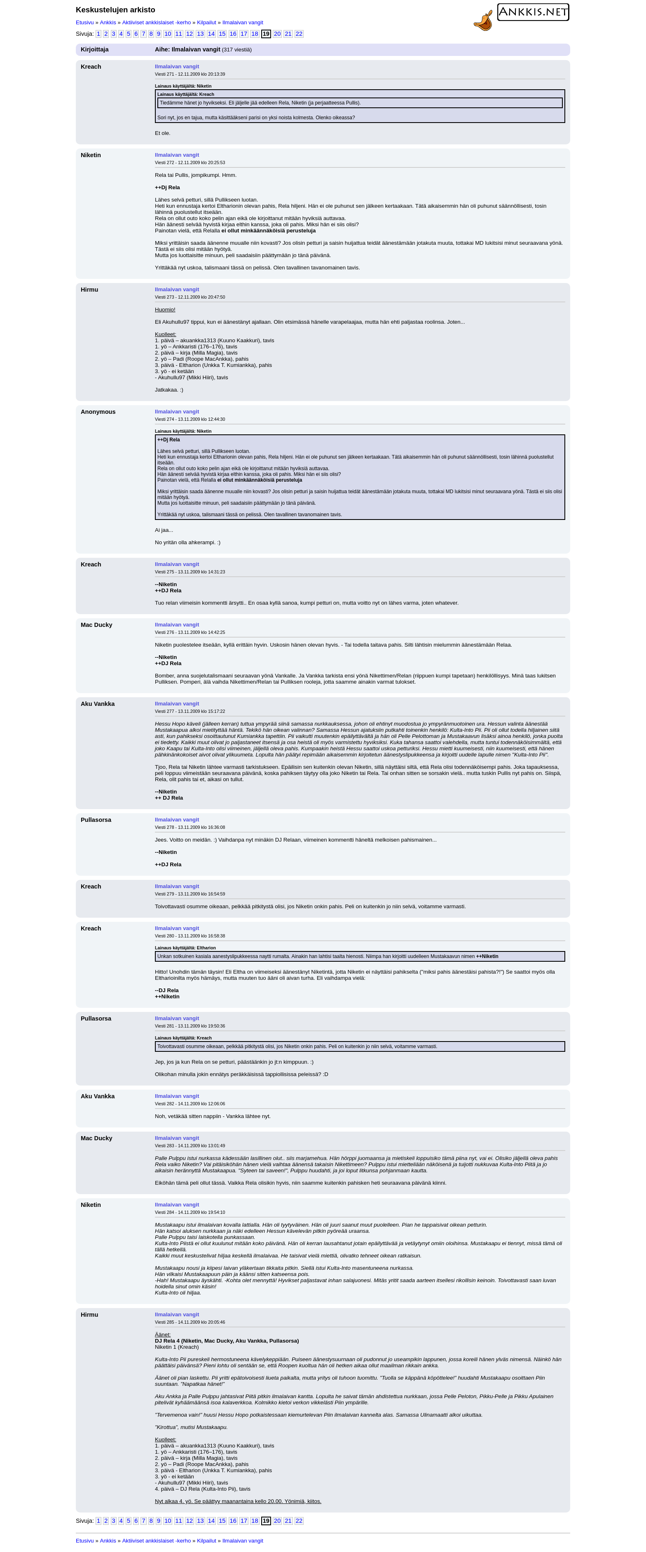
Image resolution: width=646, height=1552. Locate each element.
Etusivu (85, 22)
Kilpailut (206, 22)
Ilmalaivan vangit (242, 22)
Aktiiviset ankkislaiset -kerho (156, 22)
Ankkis (108, 22)
